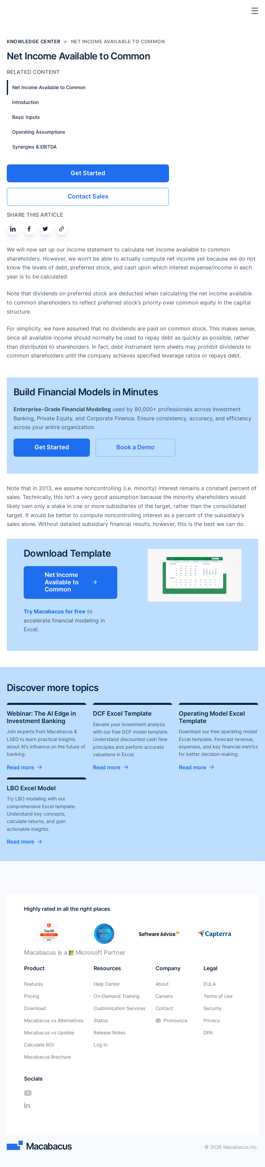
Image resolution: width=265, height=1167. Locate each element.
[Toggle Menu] (254, 10)
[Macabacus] (16, 11)
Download (35, 1008)
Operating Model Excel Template (212, 717)
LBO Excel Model (31, 788)
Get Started (88, 173)
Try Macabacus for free (55, 611)
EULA (209, 984)
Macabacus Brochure (47, 1057)
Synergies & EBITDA (34, 147)
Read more (20, 767)
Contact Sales (88, 196)
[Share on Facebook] (29, 229)
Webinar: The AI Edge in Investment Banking (41, 717)
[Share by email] (61, 229)
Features (33, 984)
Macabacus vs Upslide (49, 1032)
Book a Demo (135, 447)
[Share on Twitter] (45, 229)
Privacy (211, 1020)
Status (101, 1020)
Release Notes (109, 1032)
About (162, 984)
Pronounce (175, 1020)
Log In (100, 1044)
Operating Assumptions (38, 132)
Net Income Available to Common (49, 87)
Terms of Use (218, 996)
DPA (208, 1032)
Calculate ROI (39, 1044)
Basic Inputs (26, 117)
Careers (164, 996)
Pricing (31, 996)
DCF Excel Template (122, 713)
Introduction (25, 102)
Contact (164, 1008)
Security (212, 1008)
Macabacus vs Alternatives (53, 1020)
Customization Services (119, 1008)
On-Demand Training (117, 996)
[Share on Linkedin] (13, 229)
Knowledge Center (34, 41)
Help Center (107, 984)
